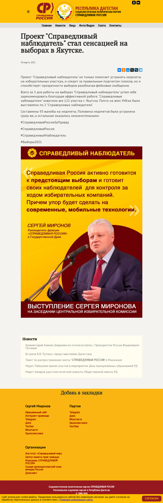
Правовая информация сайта (76, 499)
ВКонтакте (31, 429)
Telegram (30, 419)
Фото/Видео (87, 25)
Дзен (28, 422)
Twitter (29, 426)
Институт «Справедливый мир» (43, 453)
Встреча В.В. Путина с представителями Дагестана (57, 355)
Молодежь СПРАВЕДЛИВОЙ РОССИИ (41, 462)
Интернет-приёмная (37, 415)
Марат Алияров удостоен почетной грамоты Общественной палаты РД (69, 372)
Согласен (151, 498)
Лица (72, 25)
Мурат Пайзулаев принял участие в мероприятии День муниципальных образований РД (80, 366)
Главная (47, 25)
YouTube (74, 426)
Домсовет (31, 473)
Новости (60, 25)
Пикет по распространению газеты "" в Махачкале (72, 361)
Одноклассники (34, 433)
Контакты (115, 25)
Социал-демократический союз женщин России (43, 468)
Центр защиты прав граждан (42, 457)
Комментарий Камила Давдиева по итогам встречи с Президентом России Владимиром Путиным (80, 347)
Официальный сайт (36, 412)
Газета (102, 25)
